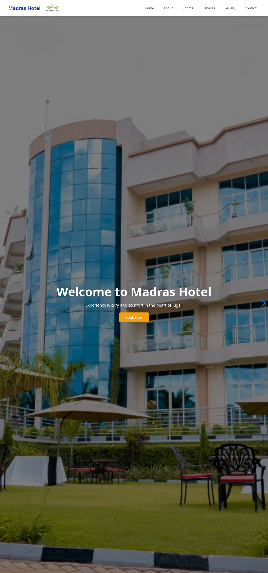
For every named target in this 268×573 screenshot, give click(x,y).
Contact (251, 8)
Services (209, 8)
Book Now (134, 317)
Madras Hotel (24, 8)
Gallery (229, 8)
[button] (262, 302)
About (168, 8)
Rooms (187, 8)
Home (149, 8)
